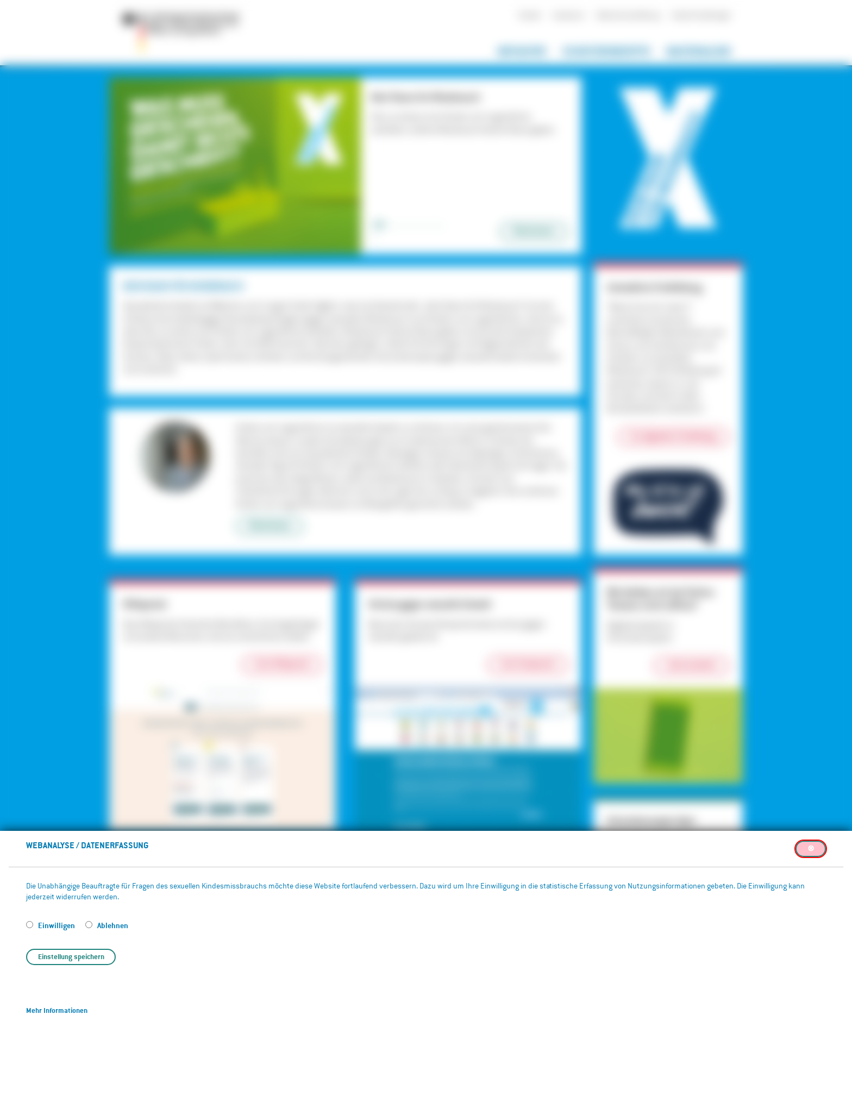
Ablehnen (112, 925)
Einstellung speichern (71, 956)
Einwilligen (57, 925)
